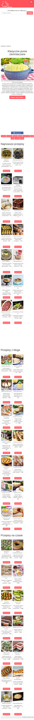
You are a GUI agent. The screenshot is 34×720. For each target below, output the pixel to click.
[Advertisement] (16, 30)
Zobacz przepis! (6, 170)
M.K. (33, 717)
